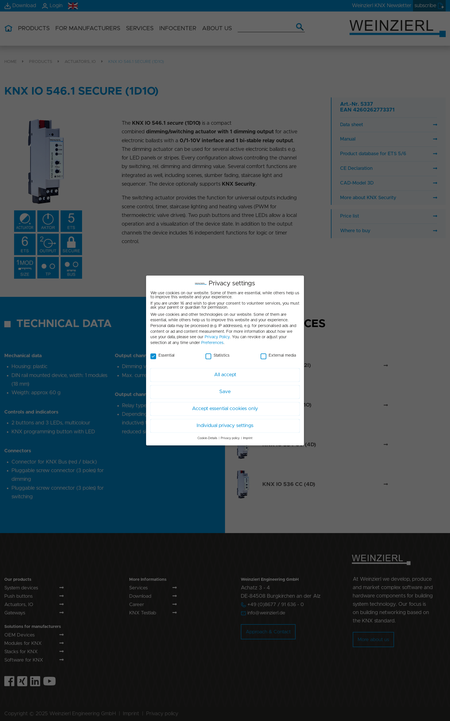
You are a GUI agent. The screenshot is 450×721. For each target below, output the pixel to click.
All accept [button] (225, 372)
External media (278, 353)
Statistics (217, 353)
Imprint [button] (248, 435)
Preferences (212, 341)
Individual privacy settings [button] (225, 423)
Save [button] (225, 389)
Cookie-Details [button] (207, 435)
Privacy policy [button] (230, 435)
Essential (162, 353)
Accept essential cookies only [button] (225, 406)
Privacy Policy (217, 335)
